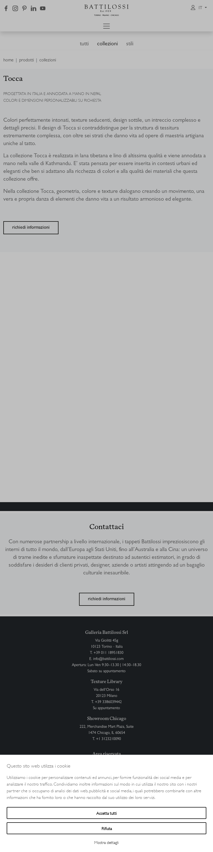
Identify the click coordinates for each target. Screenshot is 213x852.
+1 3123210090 (108, 739)
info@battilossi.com (108, 659)
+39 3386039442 (108, 702)
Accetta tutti (106, 813)
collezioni (107, 44)
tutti (84, 44)
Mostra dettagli (106, 842)
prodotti (26, 60)
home (8, 60)
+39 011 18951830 (108, 653)
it (201, 8)
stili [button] (129, 44)
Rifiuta (107, 828)
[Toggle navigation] (106, 26)
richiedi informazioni (31, 228)
